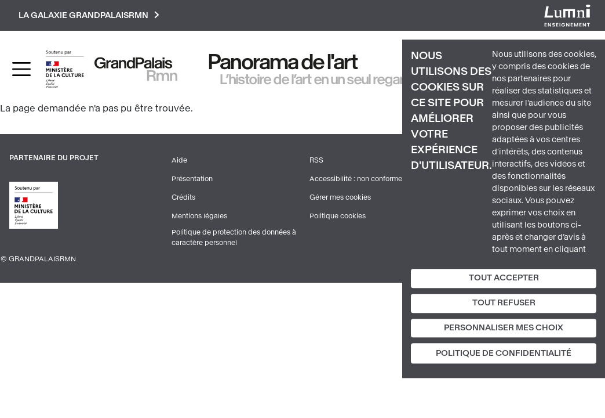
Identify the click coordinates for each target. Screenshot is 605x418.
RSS (316, 160)
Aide (179, 160)
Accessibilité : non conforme (355, 178)
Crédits (183, 197)
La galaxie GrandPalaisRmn (89, 15)
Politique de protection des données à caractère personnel (234, 237)
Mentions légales (199, 215)
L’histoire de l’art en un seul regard (316, 80)
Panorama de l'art (283, 62)
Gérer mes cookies (340, 197)
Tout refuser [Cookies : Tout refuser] (503, 302)
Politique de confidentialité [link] (503, 353)
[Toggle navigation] (21, 69)
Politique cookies (337, 215)
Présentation (192, 178)
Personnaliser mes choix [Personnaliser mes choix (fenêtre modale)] (503, 327)
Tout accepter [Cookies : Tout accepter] (504, 277)
